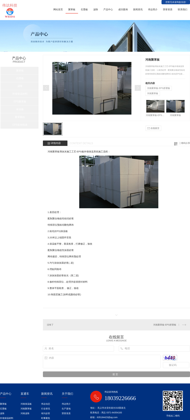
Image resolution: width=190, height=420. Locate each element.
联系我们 (182, 9)
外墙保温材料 (20, 93)
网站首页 (58, 9)
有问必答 (45, 413)
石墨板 (84, 9)
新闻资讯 (138, 9)
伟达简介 (153, 9)
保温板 (20, 109)
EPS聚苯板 (20, 101)
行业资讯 (45, 408)
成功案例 (123, 9)
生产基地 (66, 408)
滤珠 (95, 9)
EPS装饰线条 (20, 124)
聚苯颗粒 (20, 117)
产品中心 (108, 9)
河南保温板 (26, 404)
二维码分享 (184, 143)
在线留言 (153, 128)
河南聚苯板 (152, 93)
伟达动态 (45, 404)
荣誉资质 (167, 9)
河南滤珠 (25, 413)
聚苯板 (71, 9)
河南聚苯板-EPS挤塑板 (158, 88)
